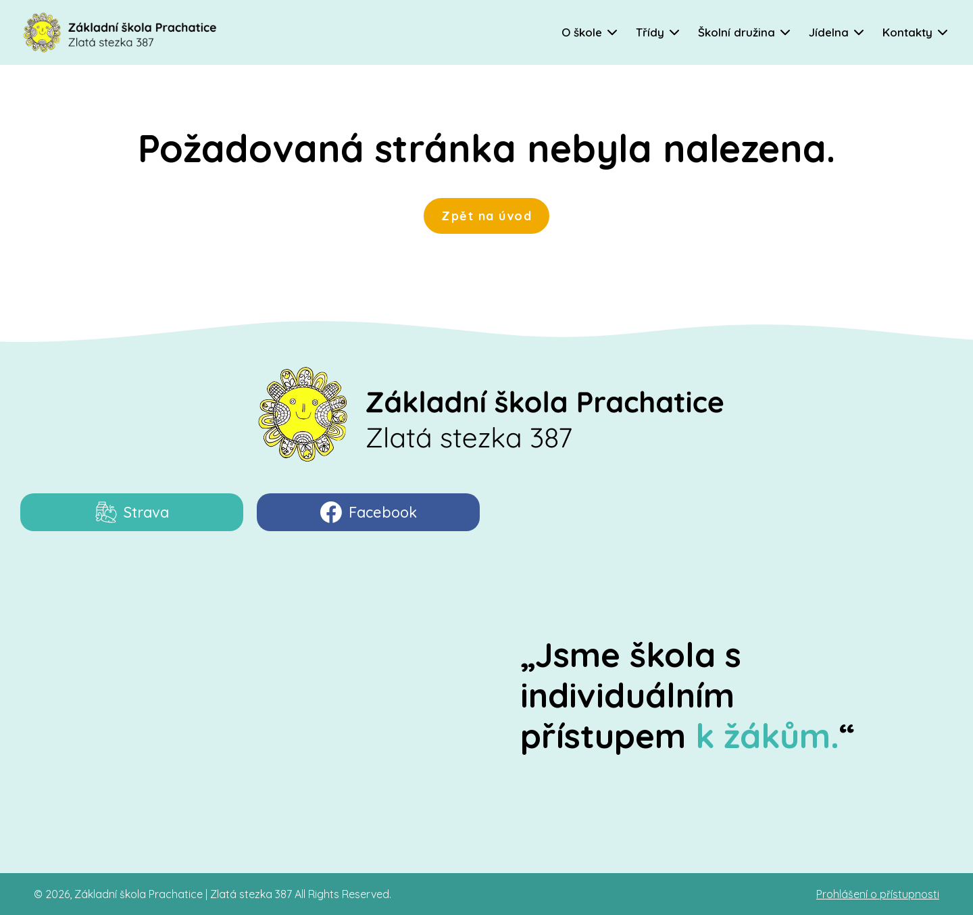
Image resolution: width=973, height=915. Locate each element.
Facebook (368, 512)
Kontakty (907, 32)
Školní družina (736, 32)
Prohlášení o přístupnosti (877, 894)
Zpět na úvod (486, 215)
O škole (582, 32)
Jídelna (829, 32)
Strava (132, 512)
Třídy (650, 32)
